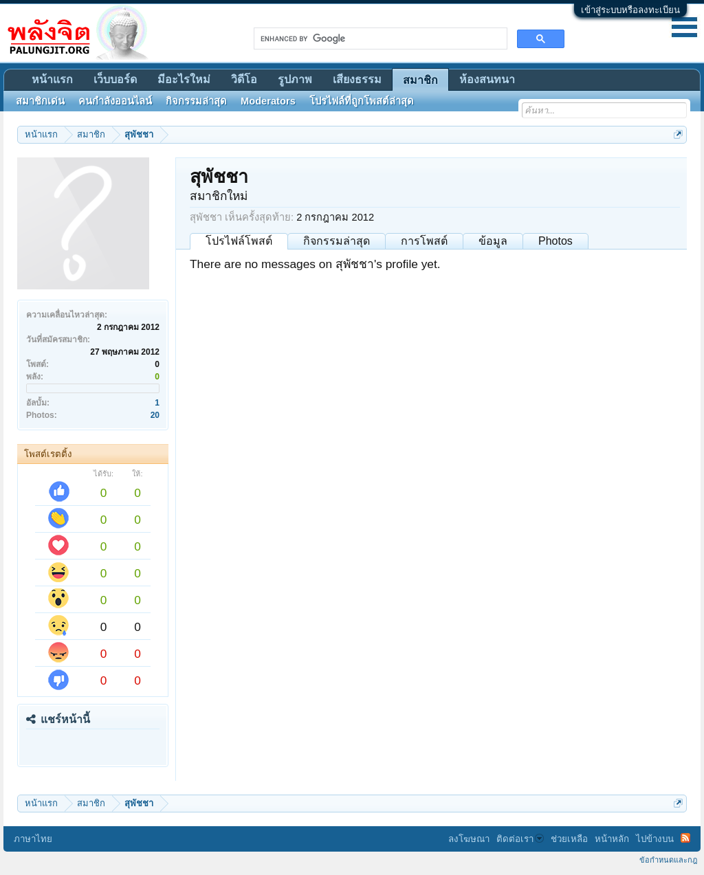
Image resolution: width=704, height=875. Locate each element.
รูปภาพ (295, 79)
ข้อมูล (492, 241)
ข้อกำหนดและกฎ (668, 860)
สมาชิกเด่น (40, 101)
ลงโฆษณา (469, 839)
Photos (555, 241)
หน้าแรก (52, 79)
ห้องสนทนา (487, 79)
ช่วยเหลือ (569, 839)
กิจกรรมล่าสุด (336, 241)
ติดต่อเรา (520, 839)
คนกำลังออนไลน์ (115, 101)
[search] (379, 38)
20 (155, 415)
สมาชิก (420, 80)
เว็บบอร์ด (115, 79)
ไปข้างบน (655, 839)
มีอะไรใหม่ (183, 79)
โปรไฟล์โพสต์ (239, 241)
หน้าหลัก (612, 839)
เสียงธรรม (357, 79)
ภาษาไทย (33, 839)
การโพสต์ (424, 241)
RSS (685, 838)
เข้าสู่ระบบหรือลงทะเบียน (630, 10)
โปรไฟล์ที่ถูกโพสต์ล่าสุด (361, 101)
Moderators (268, 101)
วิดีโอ (244, 79)
